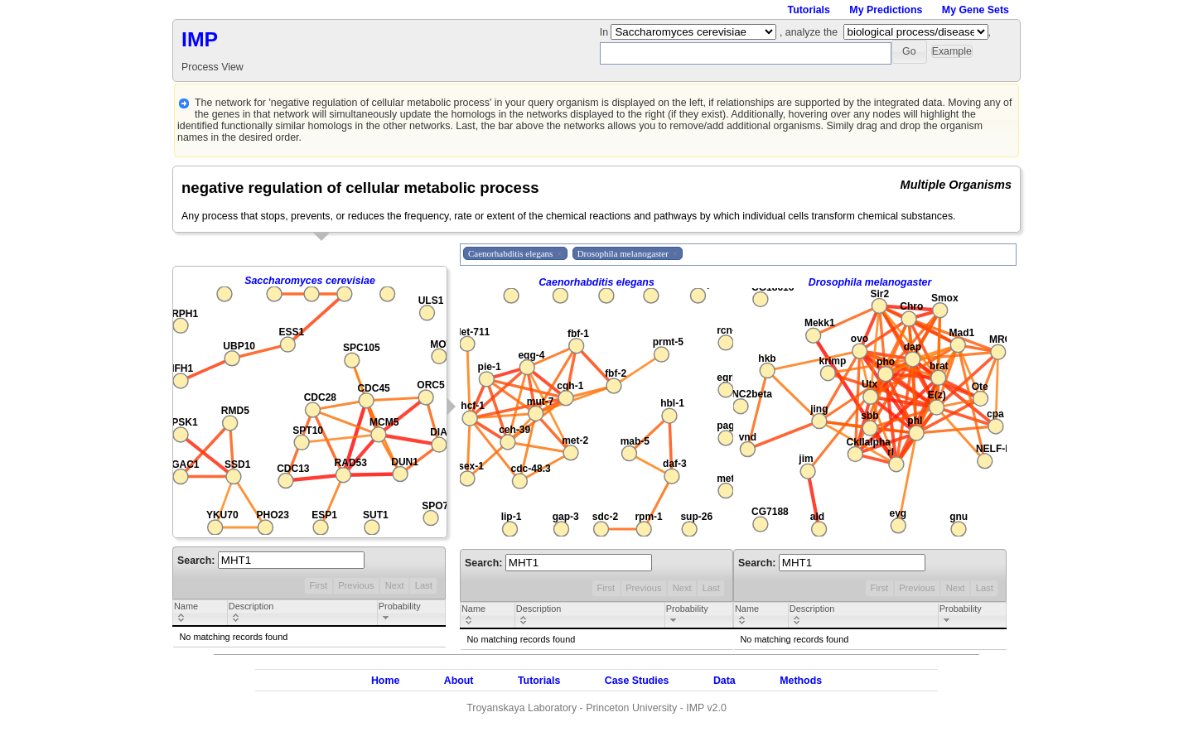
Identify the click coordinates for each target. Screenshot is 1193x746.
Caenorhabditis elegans (596, 282)
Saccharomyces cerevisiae (309, 280)
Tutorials (809, 10)
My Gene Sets (975, 10)
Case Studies (637, 680)
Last (423, 585)
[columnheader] (200, 613)
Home (385, 680)
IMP (199, 39)
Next (394, 585)
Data (724, 680)
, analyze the (809, 32)
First (318, 585)
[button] (909, 52)
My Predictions (885, 10)
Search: (271, 560)
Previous (356, 585)
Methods (801, 680)
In (605, 32)
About (459, 680)
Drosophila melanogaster (870, 282)
